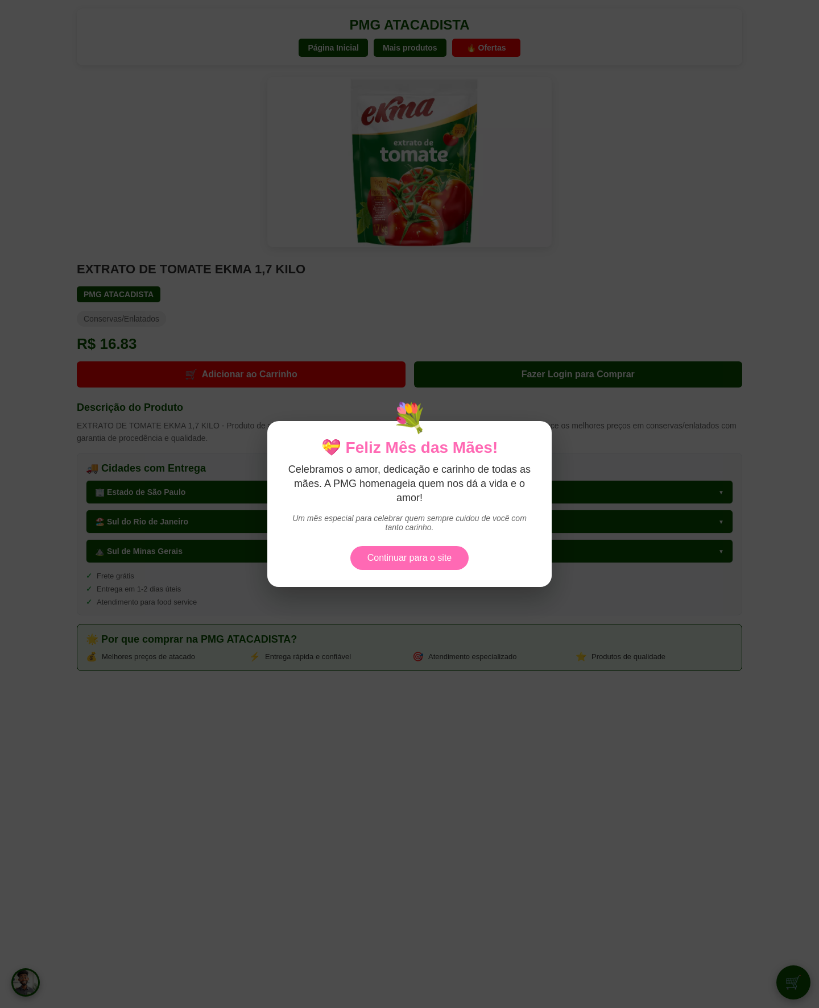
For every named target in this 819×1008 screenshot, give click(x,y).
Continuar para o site (409, 558)
